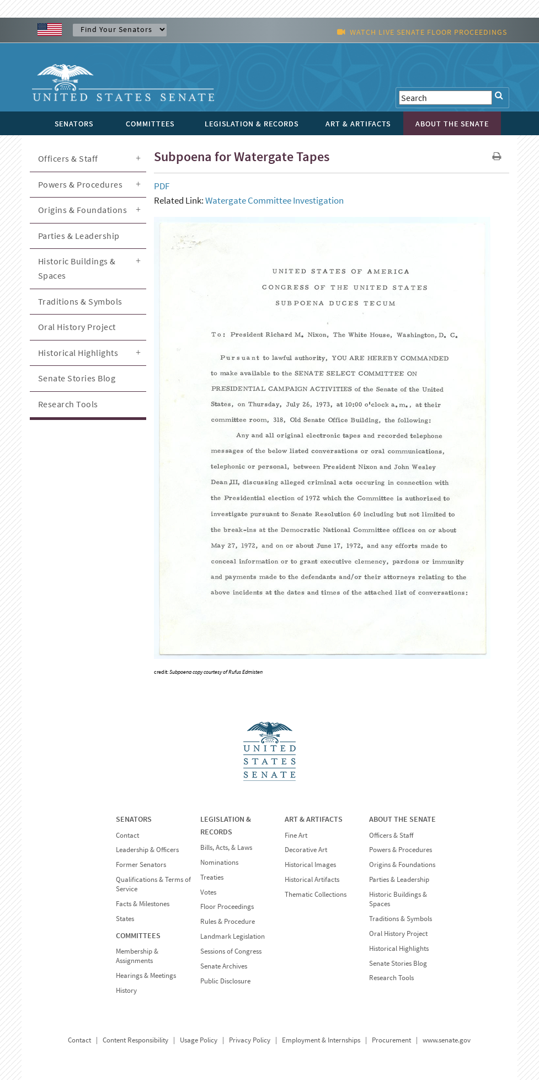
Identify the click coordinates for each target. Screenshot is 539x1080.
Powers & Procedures (80, 184)
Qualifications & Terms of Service (153, 884)
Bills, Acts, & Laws (226, 847)
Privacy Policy (249, 1040)
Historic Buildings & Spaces (77, 268)
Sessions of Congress (231, 951)
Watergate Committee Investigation (274, 200)
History (126, 990)
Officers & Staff (68, 158)
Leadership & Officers (147, 849)
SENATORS (134, 819)
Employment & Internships (321, 1040)
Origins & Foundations (82, 209)
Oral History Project (77, 326)
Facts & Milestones (142, 903)
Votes (208, 892)
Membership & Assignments (137, 955)
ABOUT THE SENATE (402, 819)
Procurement (391, 1040)
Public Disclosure (225, 981)
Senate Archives (223, 966)
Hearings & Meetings (146, 975)
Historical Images (310, 864)
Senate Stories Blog (77, 378)
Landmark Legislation (232, 936)
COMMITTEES (138, 935)
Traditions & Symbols (80, 301)
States (125, 918)
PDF (161, 186)
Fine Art (296, 835)
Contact (127, 835)
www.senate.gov (447, 1040)
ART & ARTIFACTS (314, 819)
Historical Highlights (78, 352)
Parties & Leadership (79, 235)
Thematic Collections (315, 894)
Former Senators (141, 864)
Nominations (219, 862)
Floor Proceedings (227, 906)
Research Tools (68, 403)
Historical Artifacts (312, 879)
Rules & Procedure (227, 921)
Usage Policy (198, 1040)
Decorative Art (306, 849)
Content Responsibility (135, 1040)
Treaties (211, 877)
